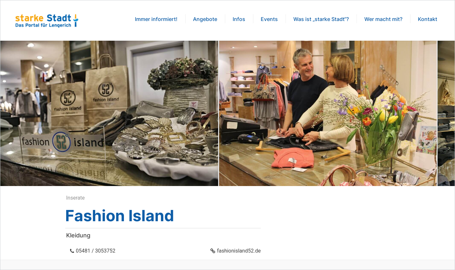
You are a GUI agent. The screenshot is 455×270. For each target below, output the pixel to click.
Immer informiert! (156, 19)
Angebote (205, 19)
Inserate (75, 198)
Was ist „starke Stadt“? (321, 19)
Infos (239, 19)
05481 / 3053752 (95, 251)
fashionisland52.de (239, 251)
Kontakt (427, 19)
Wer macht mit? (383, 19)
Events (269, 19)
